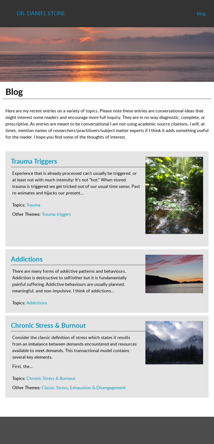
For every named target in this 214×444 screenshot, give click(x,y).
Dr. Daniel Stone (41, 13)
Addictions (27, 258)
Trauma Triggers (34, 161)
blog (201, 13)
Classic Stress (55, 388)
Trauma (33, 205)
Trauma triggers (56, 214)
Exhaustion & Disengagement (98, 388)
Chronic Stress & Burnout (48, 325)
